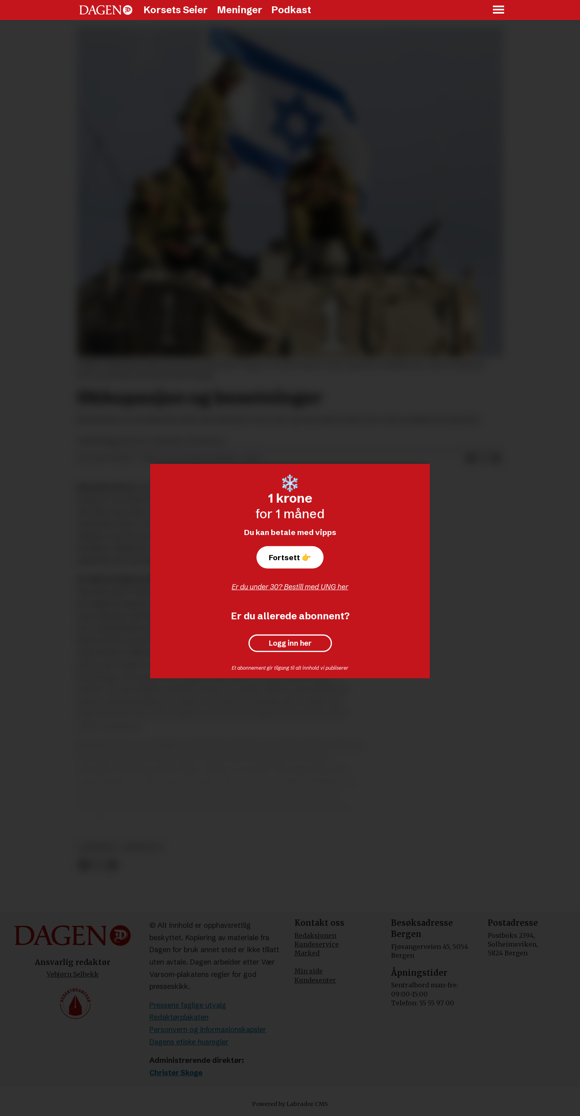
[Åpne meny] (499, 10)
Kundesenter (315, 980)
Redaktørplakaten (179, 1017)
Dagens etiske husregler (188, 1041)
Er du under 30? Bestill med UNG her (290, 586)
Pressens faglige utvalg (187, 1005)
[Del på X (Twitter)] (483, 459)
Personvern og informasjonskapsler (207, 1029)
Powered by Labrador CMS (290, 1104)
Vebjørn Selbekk (73, 974)
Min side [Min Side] (308, 971)
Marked (307, 953)
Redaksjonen (315, 935)
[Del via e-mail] (496, 459)
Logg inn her (290, 643)
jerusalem (142, 847)
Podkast (291, 10)
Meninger (239, 10)
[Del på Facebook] (471, 459)
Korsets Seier (175, 10)
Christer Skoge (176, 1072)
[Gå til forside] (106, 10)
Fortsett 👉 (290, 557)
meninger (98, 847)
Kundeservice (316, 944)
